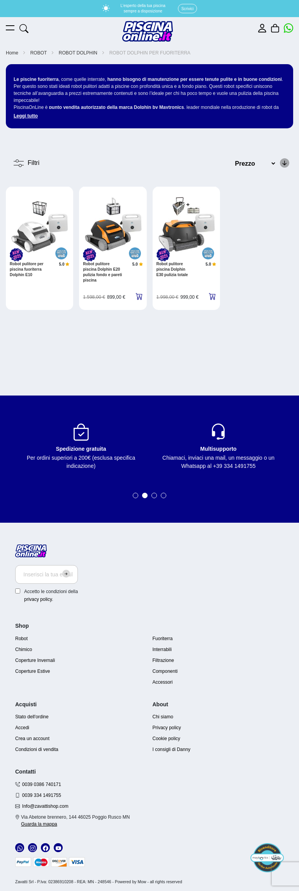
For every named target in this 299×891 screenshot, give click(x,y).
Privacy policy (167, 727)
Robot (21, 638)
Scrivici (187, 9)
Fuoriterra (163, 638)
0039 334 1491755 (41, 795)
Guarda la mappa (39, 824)
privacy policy (38, 599)
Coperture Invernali (35, 660)
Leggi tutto (26, 116)
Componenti (165, 671)
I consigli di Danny (171, 749)
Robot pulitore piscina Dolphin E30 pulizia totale (172, 269)
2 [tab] (145, 495)
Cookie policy (166, 738)
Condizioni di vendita (36, 749)
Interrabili (162, 649)
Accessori (163, 682)
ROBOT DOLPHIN (78, 53)
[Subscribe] (66, 574)
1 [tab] (135, 495)
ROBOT (39, 53)
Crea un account (32, 738)
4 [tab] (163, 495)
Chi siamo (163, 716)
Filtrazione (163, 660)
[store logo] (147, 31)
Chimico (23, 649)
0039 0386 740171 (41, 784)
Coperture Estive (32, 671)
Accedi (22, 727)
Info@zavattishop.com (45, 806)
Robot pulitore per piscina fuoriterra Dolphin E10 (27, 269)
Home (12, 53)
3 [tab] (154, 495)
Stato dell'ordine (32, 716)
